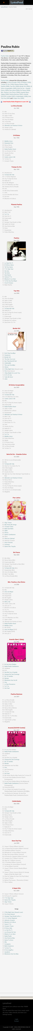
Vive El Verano (8, 283)
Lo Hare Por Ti (8, 263)
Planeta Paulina (16, 204)
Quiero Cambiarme (9, 534)
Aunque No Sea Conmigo (11, 674)
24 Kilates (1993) (26, 82)
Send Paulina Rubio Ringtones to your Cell (15, 101)
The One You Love (9, 359)
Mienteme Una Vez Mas (11, 954)
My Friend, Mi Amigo (10, 524)
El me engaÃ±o (8, 950)
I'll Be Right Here (9, 369)
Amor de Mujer (8, 592)
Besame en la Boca (10, 922)
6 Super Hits (16, 888)
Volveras (7, 544)
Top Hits (16, 291)
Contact (16, 1021)
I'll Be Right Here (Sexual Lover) (13, 912)
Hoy (5, 682)
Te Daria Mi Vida (9, 175)
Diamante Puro (8, 143)
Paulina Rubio (5, 56)
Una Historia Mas (9, 938)
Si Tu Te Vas (8, 375)
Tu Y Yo (6, 214)
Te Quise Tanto (8, 526)
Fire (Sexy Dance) (9, 914)
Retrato (6, 678)
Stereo (6, 367)
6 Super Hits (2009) (18, 98)
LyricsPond (4, 7)
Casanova (7, 355)
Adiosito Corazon (9, 920)
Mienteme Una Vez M (10, 680)
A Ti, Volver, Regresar (10, 918)
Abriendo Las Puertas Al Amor (13, 125)
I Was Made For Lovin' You (12, 373)
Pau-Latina (16, 498)
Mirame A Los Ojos (10, 279)
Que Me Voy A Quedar (10, 672)
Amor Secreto (8, 542)
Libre (5, 379)
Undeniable (7, 363)
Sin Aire (6, 271)
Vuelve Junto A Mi (9, 157)
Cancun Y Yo (8, 277)
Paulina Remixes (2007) (16, 94)
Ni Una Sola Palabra (10, 664)
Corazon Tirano (9, 926)
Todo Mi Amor (8, 377)
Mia (5, 942)
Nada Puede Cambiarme (11, 666)
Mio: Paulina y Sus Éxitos (16, 582)
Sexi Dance (7, 275)
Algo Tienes (8, 522)
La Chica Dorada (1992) (13, 82)
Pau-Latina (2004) (14, 90)
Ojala (5, 530)
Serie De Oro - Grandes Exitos (17, 454)
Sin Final (7, 688)
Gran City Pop (16, 841)
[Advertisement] (16, 26)
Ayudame (7, 952)
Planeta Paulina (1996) (21, 84)
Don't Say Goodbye (9, 353)
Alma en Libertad (9, 538)
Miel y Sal (7, 602)
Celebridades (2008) (22, 96)
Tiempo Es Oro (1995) (7, 84)
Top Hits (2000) (14, 86)
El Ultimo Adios (9, 265)
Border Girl (16, 328)
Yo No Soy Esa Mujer (10, 281)
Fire (5, 371)
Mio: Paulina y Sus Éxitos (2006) (10, 92)
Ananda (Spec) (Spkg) (16, 639)
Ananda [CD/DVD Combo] (16, 728)
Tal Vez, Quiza (8, 267)
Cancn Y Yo (7, 924)
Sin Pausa (16, 552)
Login (16, 1019)
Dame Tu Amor (8, 940)
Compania (7, 944)
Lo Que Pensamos (9, 684)
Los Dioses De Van (10, 932)
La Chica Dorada (16, 106)
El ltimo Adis (8, 928)
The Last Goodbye (9, 365)
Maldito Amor (8, 141)
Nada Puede (8, 936)
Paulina (16, 238)
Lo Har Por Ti (8, 930)
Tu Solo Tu (7, 948)
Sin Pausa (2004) (25, 90)
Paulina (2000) (5, 86)
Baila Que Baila (8, 528)
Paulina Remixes (16, 694)
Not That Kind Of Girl (10, 361)
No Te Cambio (8, 676)
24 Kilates (16, 135)
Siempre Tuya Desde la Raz (12, 916)
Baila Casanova (9, 946)
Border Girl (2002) (25, 86)
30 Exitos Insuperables (16, 385)
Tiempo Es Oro (16, 167)
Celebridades (16, 801)
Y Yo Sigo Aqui (8, 269)
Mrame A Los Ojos (9, 934)
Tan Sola (7, 273)
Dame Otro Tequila (9, 546)
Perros (6, 532)
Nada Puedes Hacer (10, 149)
